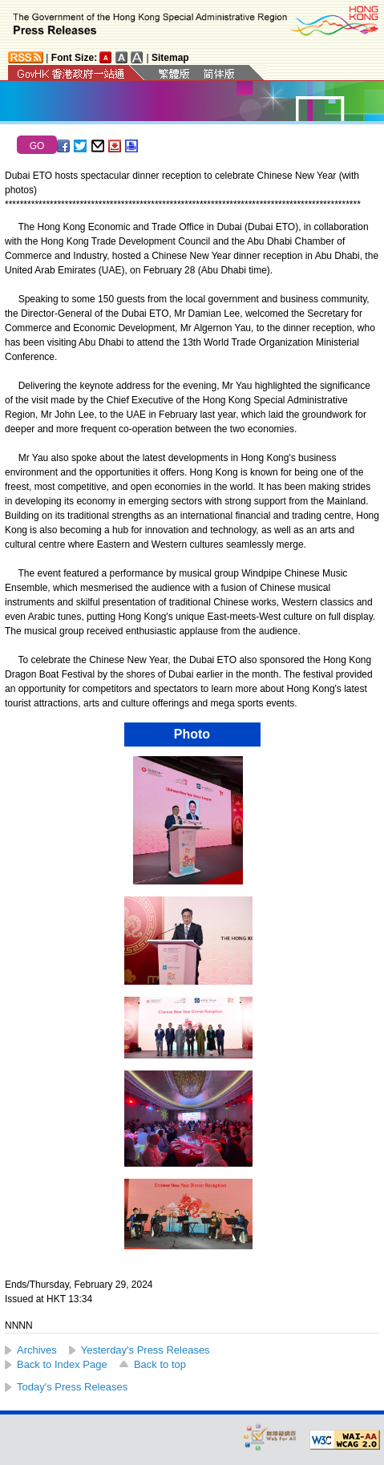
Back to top (160, 1364)
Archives (37, 1350)
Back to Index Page (62, 1364)
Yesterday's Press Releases (145, 1350)
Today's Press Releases (72, 1387)
